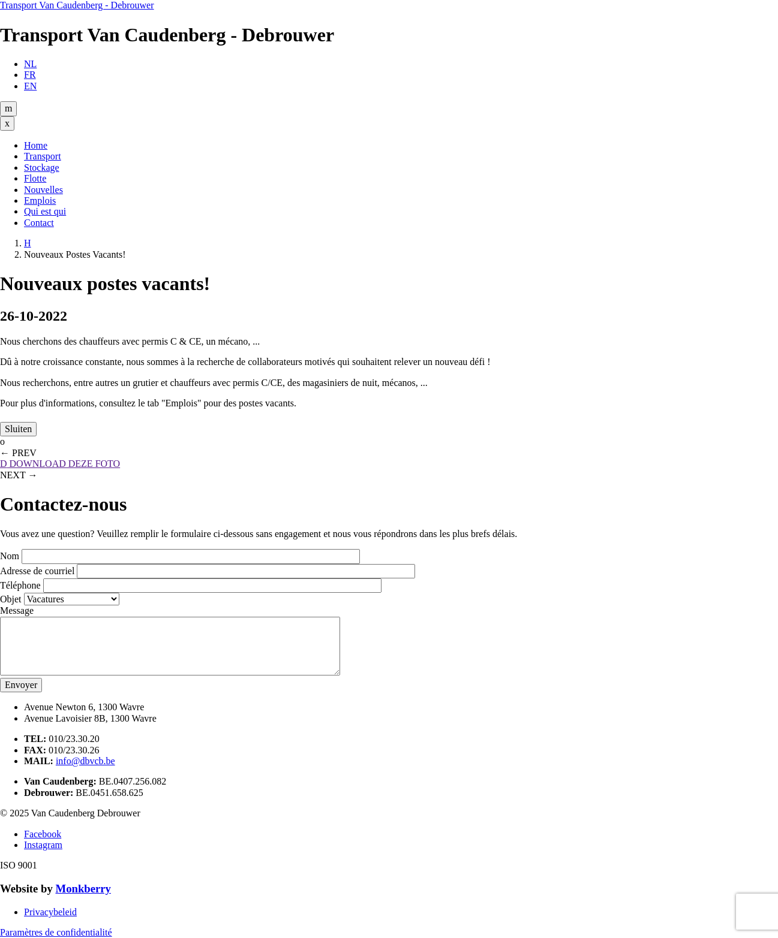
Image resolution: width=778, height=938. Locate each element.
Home (35, 145)
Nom (9, 556)
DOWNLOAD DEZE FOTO (60, 464)
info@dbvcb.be (85, 761)
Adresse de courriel (37, 571)
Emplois (40, 200)
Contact (39, 223)
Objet (11, 599)
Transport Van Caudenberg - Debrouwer (77, 5)
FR (30, 75)
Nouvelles (43, 190)
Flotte (35, 178)
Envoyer (21, 685)
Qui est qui (45, 211)
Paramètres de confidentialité (56, 932)
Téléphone (20, 585)
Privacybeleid (50, 912)
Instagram (43, 845)
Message (17, 610)
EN (30, 86)
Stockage (41, 167)
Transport (42, 156)
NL (30, 64)
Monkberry (82, 888)
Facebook (42, 834)
